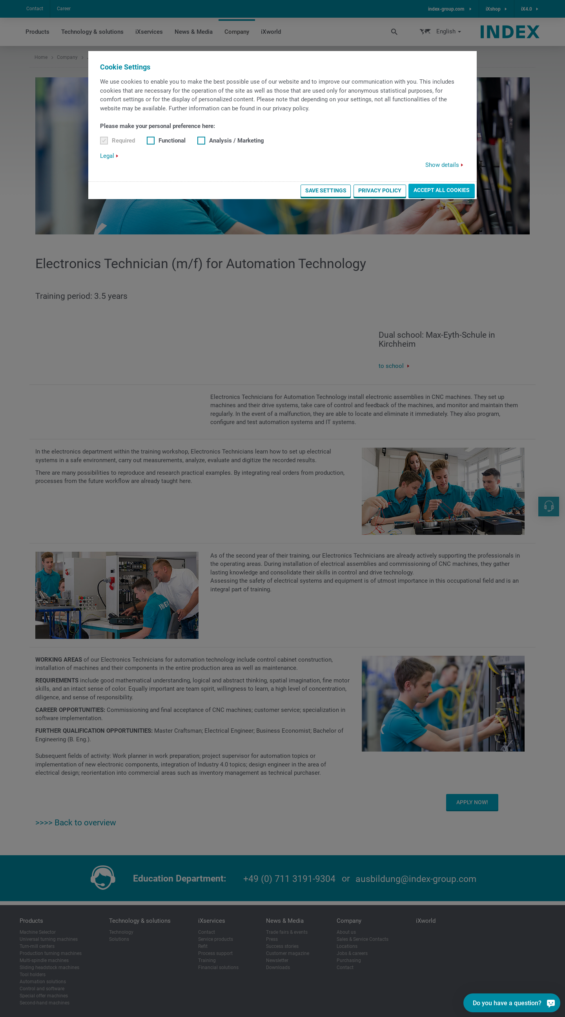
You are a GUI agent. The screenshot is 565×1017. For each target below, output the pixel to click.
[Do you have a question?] (550, 1002)
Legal (107, 155)
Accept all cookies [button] (442, 190)
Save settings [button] (325, 190)
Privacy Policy (379, 190)
